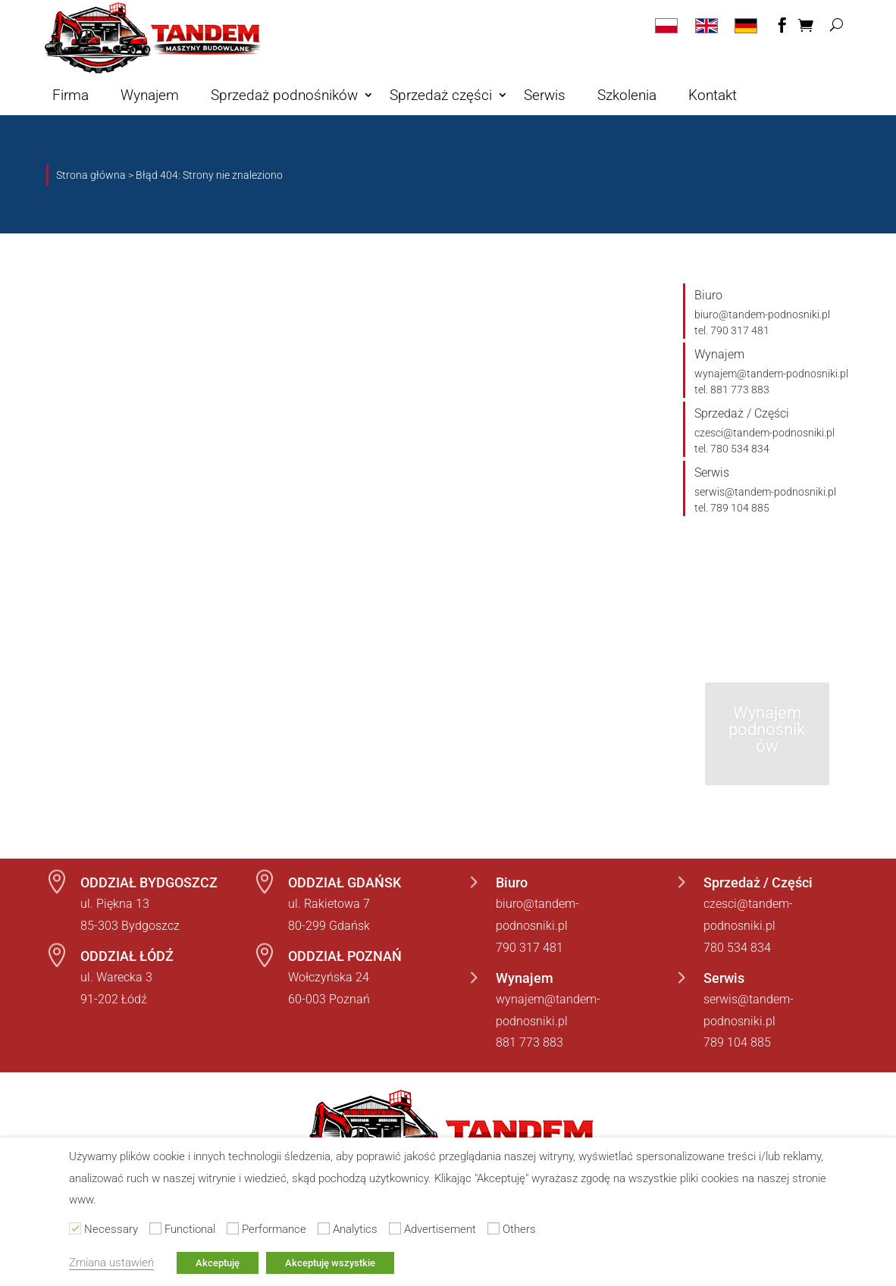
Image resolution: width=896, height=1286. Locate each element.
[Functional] (155, 1228)
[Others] (493, 1228)
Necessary (111, 1229)
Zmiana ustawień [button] (111, 1262)
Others (519, 1229)
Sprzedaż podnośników (284, 95)
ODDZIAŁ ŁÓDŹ (127, 956)
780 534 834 (737, 947)
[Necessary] (75, 1228)
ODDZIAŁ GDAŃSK (344, 882)
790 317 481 (529, 947)
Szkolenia (626, 95)
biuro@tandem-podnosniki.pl (762, 314)
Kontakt (712, 95)
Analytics (355, 1229)
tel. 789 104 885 (731, 508)
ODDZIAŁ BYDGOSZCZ (149, 882)
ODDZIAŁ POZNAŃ (345, 956)
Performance (274, 1229)
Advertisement (440, 1229)
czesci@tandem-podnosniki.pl (764, 433)
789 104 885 (737, 1042)
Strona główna (91, 175)
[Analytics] (324, 1228)
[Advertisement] (395, 1228)
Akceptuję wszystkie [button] (330, 1263)
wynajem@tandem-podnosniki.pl (771, 374)
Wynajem (150, 95)
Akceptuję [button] (218, 1263)
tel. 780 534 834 (731, 449)
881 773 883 (529, 1042)
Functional (189, 1229)
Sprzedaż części (441, 95)
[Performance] (233, 1228)
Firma (70, 95)
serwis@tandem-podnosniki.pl (765, 492)
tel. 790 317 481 (731, 330)
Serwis (544, 95)
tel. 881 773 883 (731, 389)
